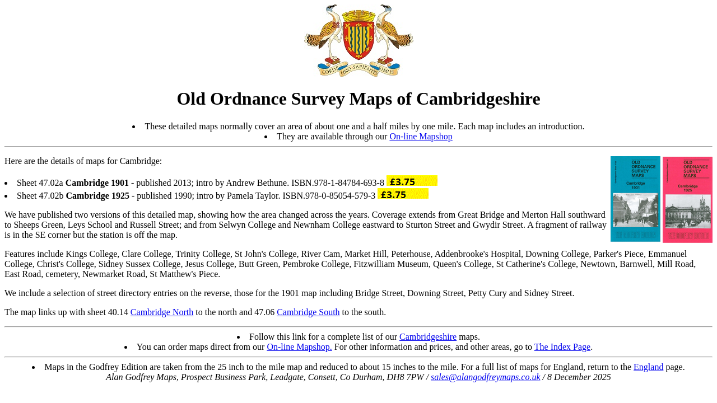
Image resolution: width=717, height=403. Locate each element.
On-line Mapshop (420, 136)
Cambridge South (308, 312)
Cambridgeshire (428, 336)
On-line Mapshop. (299, 347)
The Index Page (562, 347)
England (648, 367)
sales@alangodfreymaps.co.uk (485, 377)
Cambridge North (162, 312)
